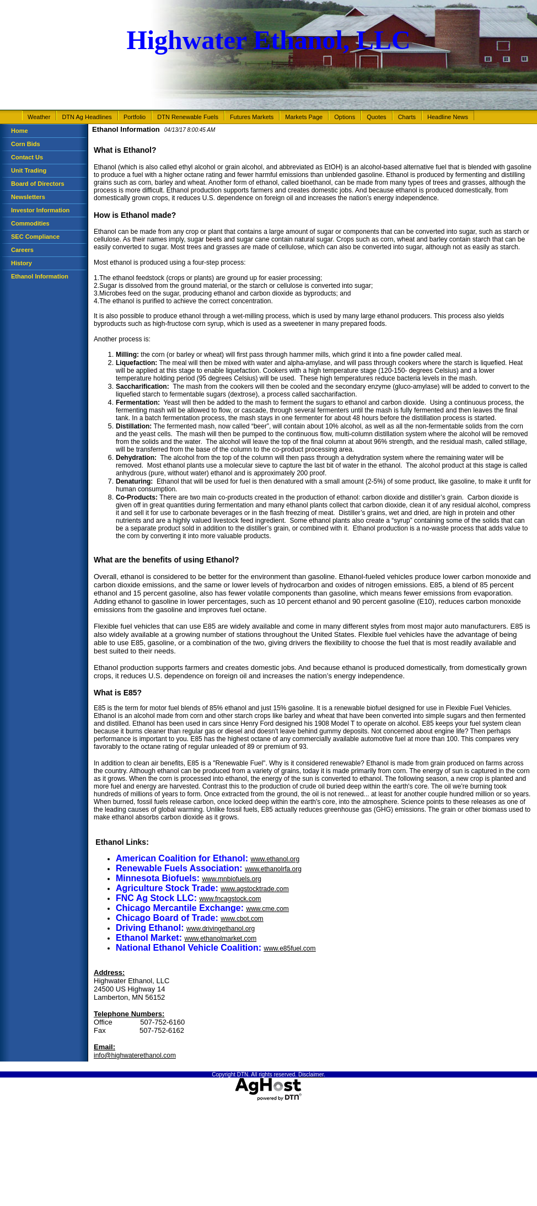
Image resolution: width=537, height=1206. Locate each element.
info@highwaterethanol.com (135, 1055)
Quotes (376, 117)
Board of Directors (38, 183)
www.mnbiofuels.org (231, 879)
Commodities (30, 223)
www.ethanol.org (274, 859)
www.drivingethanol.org (220, 928)
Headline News (447, 117)
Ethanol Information (39, 276)
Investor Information (40, 210)
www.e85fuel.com (289, 948)
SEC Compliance (35, 236)
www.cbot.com (242, 919)
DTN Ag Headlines (87, 117)
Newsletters (28, 197)
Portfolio (134, 117)
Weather (39, 117)
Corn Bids (25, 144)
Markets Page (304, 117)
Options (344, 117)
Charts (407, 117)
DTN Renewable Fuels (187, 117)
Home (19, 130)
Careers (22, 249)
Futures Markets (251, 117)
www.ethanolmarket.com (220, 938)
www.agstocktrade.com (254, 889)
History (21, 263)
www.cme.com (267, 909)
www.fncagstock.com (230, 899)
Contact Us (27, 157)
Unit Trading (28, 170)
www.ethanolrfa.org (273, 869)
